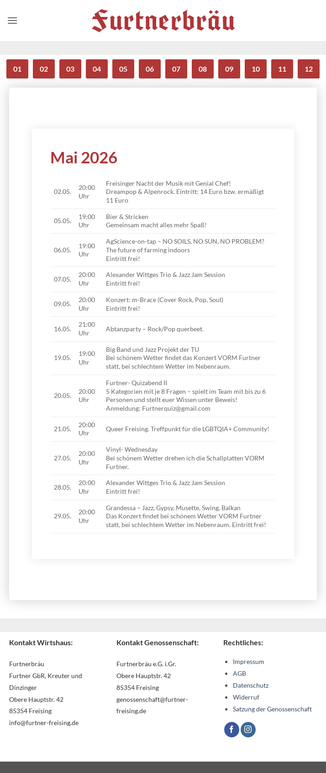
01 (17, 68)
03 (70, 68)
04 (97, 68)
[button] (12, 20)
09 (229, 68)
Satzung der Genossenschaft (272, 709)
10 (256, 68)
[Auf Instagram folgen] (248, 729)
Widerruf (246, 697)
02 (44, 68)
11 (282, 68)
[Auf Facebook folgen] (231, 729)
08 (203, 68)
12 (309, 68)
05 (123, 68)
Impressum (248, 661)
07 (176, 68)
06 (150, 68)
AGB (239, 673)
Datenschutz (250, 685)
